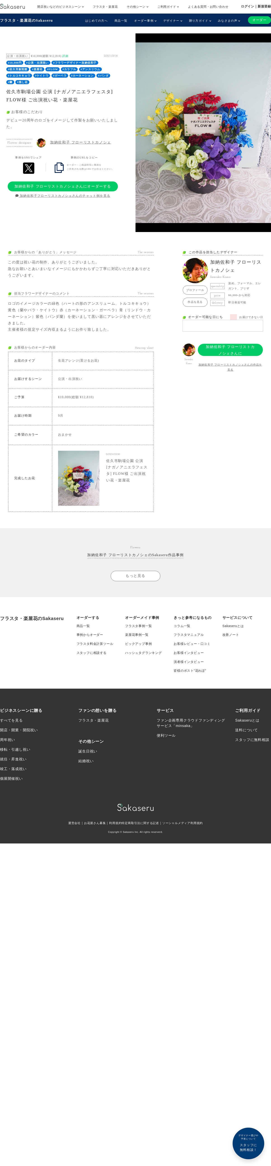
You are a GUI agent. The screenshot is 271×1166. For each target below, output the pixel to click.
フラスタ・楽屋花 (105, 6)
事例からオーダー (90, 635)
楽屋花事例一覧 (137, 635)
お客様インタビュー (189, 653)
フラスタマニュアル (189, 635)
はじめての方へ (96, 20)
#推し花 (22, 82)
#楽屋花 (37, 69)
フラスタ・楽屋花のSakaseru (26, 20)
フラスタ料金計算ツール (95, 644)
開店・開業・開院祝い (19, 730)
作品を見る (195, 302)
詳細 (65, 56)
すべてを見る (11, 721)
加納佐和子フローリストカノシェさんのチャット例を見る (62, 195)
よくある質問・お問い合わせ (208, 6)
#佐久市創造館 (17, 69)
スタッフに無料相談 (252, 740)
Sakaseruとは (233, 626)
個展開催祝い (11, 779)
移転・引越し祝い (15, 750)
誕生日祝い (87, 752)
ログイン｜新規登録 (256, 6)
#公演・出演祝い (37, 62)
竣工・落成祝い (13, 769)
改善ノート (230, 635)
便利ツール (166, 736)
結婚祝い (85, 761)
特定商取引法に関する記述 (140, 823)
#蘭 (10, 82)
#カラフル (69, 69)
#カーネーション (82, 75)
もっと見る (135, 576)
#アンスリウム (90, 69)
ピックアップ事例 (138, 644)
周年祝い (7, 740)
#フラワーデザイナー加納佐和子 (74, 62)
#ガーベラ (60, 75)
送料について (246, 730)
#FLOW (52, 69)
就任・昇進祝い (13, 760)
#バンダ (103, 75)
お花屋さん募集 (92, 823)
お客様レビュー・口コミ (192, 644)
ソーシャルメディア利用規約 (185, 823)
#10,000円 (15, 62)
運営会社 (70, 823)
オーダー (259, 20)
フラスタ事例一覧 (138, 626)
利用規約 (113, 823)
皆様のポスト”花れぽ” (190, 671)
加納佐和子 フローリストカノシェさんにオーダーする (62, 186)
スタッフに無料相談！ (248, 1143)
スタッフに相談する (92, 653)
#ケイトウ (42, 75)
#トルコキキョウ (19, 75)
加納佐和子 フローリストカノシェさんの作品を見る (230, 367)
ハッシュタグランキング (143, 653)
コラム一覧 (182, 626)
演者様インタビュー (189, 662)
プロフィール (195, 290)
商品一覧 (120, 20)
